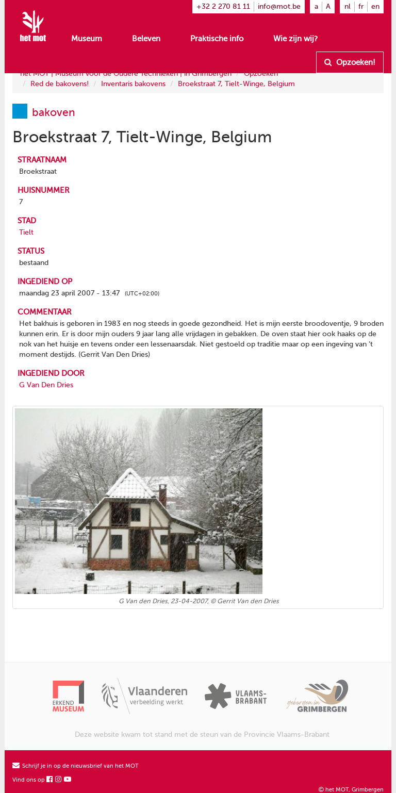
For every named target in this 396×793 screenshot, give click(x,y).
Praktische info (216, 38)
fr (361, 6)
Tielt (26, 232)
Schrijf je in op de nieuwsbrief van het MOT (75, 766)
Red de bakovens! (59, 84)
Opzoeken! (349, 62)
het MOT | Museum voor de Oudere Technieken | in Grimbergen (126, 73)
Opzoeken (261, 73)
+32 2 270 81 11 (223, 6)
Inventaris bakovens (133, 84)
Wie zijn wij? (295, 38)
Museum (86, 38)
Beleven (146, 38)
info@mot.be (279, 6)
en (375, 6)
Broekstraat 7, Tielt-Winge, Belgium (236, 84)
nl (347, 6)
